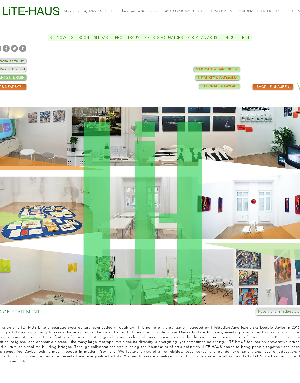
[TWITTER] (14, 48)
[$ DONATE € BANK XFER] (217, 69)
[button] (80, 37)
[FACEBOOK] (6, 48)
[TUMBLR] (22, 48)
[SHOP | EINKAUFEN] (273, 87)
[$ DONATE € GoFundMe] (217, 77)
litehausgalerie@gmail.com (139, 11)
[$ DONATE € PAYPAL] (219, 86)
